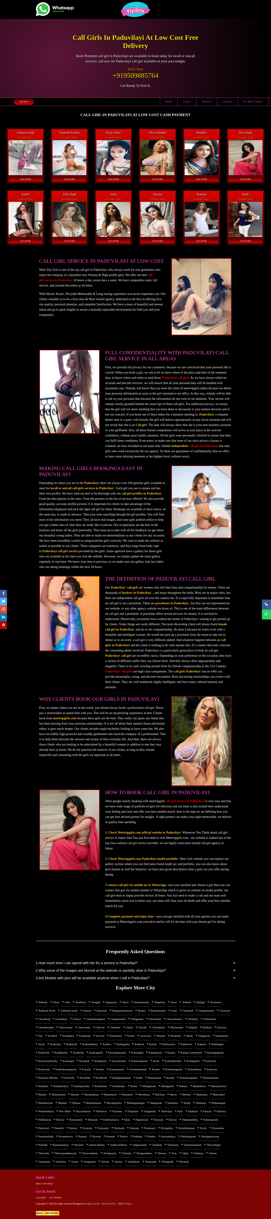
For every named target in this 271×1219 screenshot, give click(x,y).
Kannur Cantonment (191, 1052)
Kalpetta (201, 1044)
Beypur (142, 1010)
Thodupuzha (109, 1153)
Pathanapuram (210, 1119)
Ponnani (110, 1136)
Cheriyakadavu (174, 1019)
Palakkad (193, 1111)
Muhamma (201, 1094)
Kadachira (55, 1044)
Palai (180, 1111)
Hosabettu (175, 1035)
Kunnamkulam (210, 1077)
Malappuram (149, 1086)
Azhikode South (69, 1010)
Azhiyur (87, 1010)
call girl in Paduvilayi (203, 446)
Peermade (119, 1128)
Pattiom (73, 1128)
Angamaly (159, 1002)
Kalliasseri (186, 1044)
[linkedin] (3, 617)
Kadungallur (122, 1044)
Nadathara (172, 1103)
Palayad (207, 1111)
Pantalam (93, 1119)
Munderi (62, 1103)
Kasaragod (68, 1061)
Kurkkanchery (60, 1086)
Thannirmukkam (192, 1144)
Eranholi (52, 1035)
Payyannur (103, 1128)
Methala (186, 1094)
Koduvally (210, 1061)
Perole (203, 1128)
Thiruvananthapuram (65, 1153)
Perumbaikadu (46, 1136)
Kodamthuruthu (173, 1061)
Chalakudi (187, 1010)
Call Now (24, 101)
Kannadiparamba (117, 1052)
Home (168, 101)
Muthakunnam (93, 1103)
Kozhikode (101, 1077)
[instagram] (3, 610)
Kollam (100, 1069)
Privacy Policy (109, 1203)
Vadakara (198, 1153)
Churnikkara (158, 1027)
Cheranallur (155, 1019)
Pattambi (59, 1128)
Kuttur (133, 1086)
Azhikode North (46, 1010)
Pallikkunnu (44, 1119)
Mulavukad (219, 1094)
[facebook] (3, 594)
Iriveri (41, 1044)
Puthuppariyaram (210, 1136)
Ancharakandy (141, 1002)
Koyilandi (85, 1077)
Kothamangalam (174, 1069)
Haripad (160, 1035)
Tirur (174, 1153)
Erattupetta (68, 1035)
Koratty (156, 1069)
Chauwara (224, 1010)
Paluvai (60, 1119)
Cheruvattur (84, 1027)
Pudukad (137, 1136)
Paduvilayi (166, 1111)
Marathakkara (91, 1094)
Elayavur (221, 1027)
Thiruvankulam (90, 1153)
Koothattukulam (138, 1069)
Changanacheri (206, 1010)
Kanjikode (78, 1052)
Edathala (206, 1027)
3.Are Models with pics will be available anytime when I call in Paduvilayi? (93, 978)
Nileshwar (101, 1111)
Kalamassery (168, 1044)
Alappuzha (111, 1002)
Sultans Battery (97, 1144)
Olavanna (117, 1111)
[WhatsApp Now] (266, 614)
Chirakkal (115, 1027)
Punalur (151, 1136)
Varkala (105, 1161)
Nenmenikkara (46, 1111)
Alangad (95, 1002)
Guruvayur (145, 1035)
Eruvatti (100, 1035)
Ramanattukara (61, 1144)
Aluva (125, 1002)
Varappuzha (89, 1161)
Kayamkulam (119, 1061)
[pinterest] (3, 625)
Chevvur (100, 1027)
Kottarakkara (194, 1069)
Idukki (189, 1035)
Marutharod (110, 1094)
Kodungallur (193, 1061)
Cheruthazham (46, 1027)
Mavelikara (144, 1094)
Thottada (126, 1153)
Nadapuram (156, 1103)
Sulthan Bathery (118, 1144)
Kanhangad (217, 1044)
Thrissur (161, 1153)
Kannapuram (155, 1052)
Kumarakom (154, 1077)
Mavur (173, 1094)
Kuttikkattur (118, 1086)
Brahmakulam (158, 1010)
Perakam (134, 1128)
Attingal (200, 1002)
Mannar (42, 1094)
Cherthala (193, 1019)
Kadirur (107, 1044)
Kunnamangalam (189, 1077)
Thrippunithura (144, 1153)
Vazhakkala (134, 1161)
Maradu (75, 1094)
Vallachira (60, 1161)
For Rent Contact (253, 101)
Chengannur (137, 1019)
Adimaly (43, 1002)
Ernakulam (85, 1035)
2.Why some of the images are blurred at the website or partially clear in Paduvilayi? (101, 970)
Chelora (77, 1019)
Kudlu (139, 1077)
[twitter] (3, 602)
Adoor (56, 1002)
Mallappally (167, 1086)
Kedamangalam (139, 1061)
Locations (55, 1197)
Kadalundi (71, 1044)
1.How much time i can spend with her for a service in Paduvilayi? (87, 963)
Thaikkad (157, 1144)
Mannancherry (218, 1086)
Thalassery (173, 1144)
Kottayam (212, 1069)
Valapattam (44, 1161)
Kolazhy (86, 1069)
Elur (40, 1035)
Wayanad (184, 1161)
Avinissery (215, 1002)
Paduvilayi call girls (175, 377)
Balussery (102, 1010)
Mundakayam (45, 1103)
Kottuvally (68, 1077)
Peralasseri (150, 1128)
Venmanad (150, 1161)
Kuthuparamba (81, 1086)
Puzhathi (43, 1144)
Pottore (124, 1136)
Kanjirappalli (96, 1052)
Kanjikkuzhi (61, 1052)
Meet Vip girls (44, 1183)
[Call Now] (266, 605)
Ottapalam (132, 1111)
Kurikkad (43, 1086)
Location (227, 101)
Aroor (173, 1002)
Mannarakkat (59, 1094)
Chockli (142, 1027)
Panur (127, 1119)
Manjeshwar (199, 1086)
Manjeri (183, 1086)
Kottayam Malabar (48, 1077)
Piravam (96, 1136)
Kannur (171, 1052)
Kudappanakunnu (121, 1077)
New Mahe (65, 1111)
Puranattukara (168, 1136)
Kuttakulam (101, 1086)
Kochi (156, 1061)
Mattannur (127, 1094)
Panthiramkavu (111, 1119)
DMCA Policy (125, 1203)
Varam (74, 1161)
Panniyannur (76, 1119)
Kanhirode (43, 1052)
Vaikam (213, 1153)
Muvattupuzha (114, 1103)
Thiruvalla (43, 1153)
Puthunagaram (188, 1136)
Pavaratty (87, 1128)
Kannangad (137, 1052)
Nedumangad (218, 1103)
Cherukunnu (209, 1019)
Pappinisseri (142, 1119)
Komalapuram (116, 1069)
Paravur (173, 1119)
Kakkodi (139, 1044)
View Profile (25, 179)
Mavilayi (160, 1094)
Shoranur (79, 1144)
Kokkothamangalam (66, 1069)
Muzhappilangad (136, 1103)
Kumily (170, 1077)
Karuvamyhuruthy (48, 1061)
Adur (67, 1002)
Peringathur (167, 1128)
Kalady (153, 1044)
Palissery (221, 1111)
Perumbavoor (66, 1136)
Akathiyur (80, 1002)
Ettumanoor (116, 1035)
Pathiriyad (43, 1128)
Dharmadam (176, 1027)
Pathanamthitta (190, 1119)
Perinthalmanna (186, 1128)
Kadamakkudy (90, 1044)
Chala (174, 1010)
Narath (187, 1103)
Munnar (76, 1103)
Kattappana (101, 1061)
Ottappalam (150, 1111)
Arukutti (186, 1002)
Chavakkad (44, 1019)
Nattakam (201, 1103)
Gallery (187, 101)
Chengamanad (117, 1019)
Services (207, 101)
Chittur (129, 1027)
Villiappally (167, 1161)
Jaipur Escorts (93, 1203)
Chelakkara (61, 1019)
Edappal (192, 1027)
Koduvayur (44, 1069)
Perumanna (218, 1128)
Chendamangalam (95, 1019)
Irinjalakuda (221, 1035)
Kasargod (84, 1061)
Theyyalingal (214, 1144)
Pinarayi (82, 1136)
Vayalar (118, 1161)
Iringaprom (204, 1035)
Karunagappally (215, 1052)
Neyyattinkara (83, 1111)
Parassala (158, 1119)
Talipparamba (139, 1144)
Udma (185, 1153)
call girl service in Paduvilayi (185, 801)
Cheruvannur (66, 1027)
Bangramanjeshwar (122, 1010)
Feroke (131, 1035)
